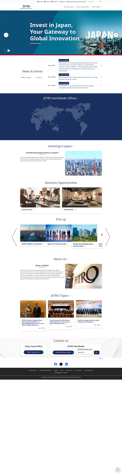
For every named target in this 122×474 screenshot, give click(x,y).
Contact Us (55, 1)
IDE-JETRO (58, 372)
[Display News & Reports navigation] (96, 7)
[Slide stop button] (5, 50)
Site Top (40, 1)
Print (102, 358)
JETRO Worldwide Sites (85, 349)
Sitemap (56, 370)
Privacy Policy (78, 370)
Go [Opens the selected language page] (97, 352)
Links (62, 370)
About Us (48, 1)
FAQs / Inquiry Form (33, 352)
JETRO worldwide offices (59, 98)
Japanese (63, 1)
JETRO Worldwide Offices (63, 352)
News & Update (26, 77)
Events (40, 77)
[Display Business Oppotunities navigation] (83, 7)
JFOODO (65, 372)
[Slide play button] (8, 50)
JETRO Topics (60, 296)
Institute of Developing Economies (77, 1)
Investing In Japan (60, 146)
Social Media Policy (89, 370)
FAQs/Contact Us (32, 370)
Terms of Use (69, 370)
